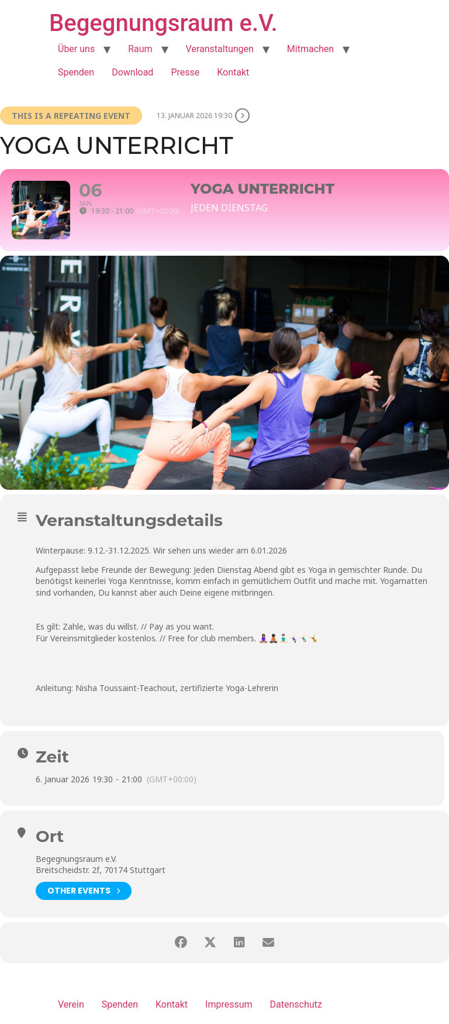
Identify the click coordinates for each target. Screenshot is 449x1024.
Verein (71, 1004)
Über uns (76, 48)
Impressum (229, 1004)
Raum (140, 48)
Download (132, 72)
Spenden (76, 72)
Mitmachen (310, 48)
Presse (185, 72)
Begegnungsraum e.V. (163, 23)
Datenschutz (296, 1004)
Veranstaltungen (220, 48)
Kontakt (233, 72)
